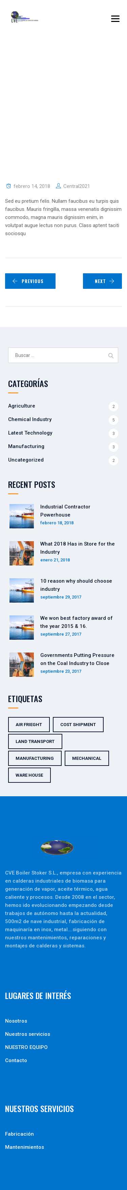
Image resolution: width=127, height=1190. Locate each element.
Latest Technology (30, 433)
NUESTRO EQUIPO (26, 1047)
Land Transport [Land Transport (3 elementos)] (35, 741)
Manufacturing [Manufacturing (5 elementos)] (35, 758)
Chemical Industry (29, 419)
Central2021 (76, 186)
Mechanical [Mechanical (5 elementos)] (86, 758)
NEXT (105, 281)
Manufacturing (26, 446)
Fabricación (19, 1134)
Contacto (16, 1060)
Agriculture (21, 406)
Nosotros (16, 1021)
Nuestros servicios (27, 1034)
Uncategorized (26, 460)
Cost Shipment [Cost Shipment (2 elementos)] (78, 724)
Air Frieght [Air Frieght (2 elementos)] (29, 724)
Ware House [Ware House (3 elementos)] (29, 775)
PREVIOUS (28, 281)
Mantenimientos (24, 1147)
